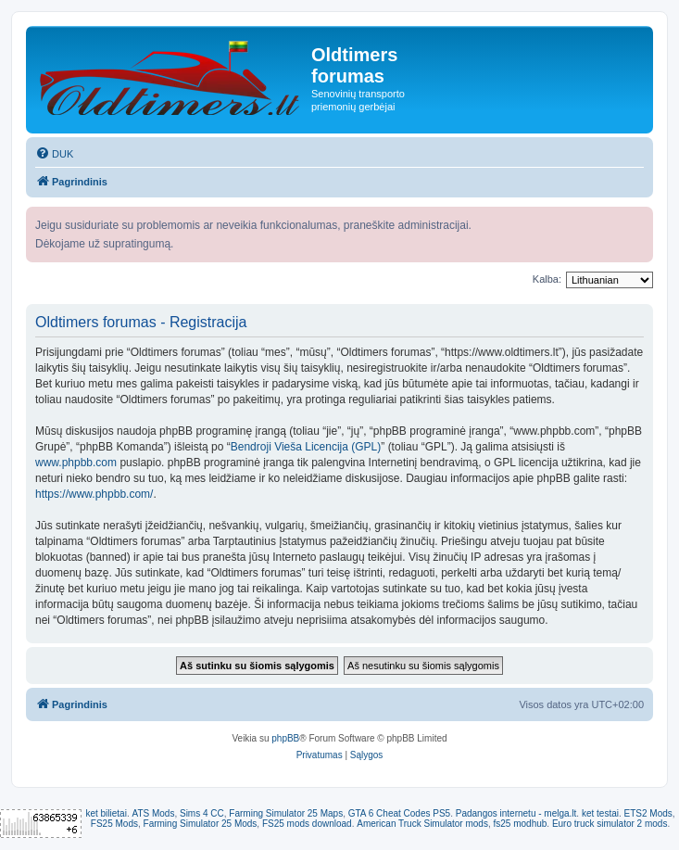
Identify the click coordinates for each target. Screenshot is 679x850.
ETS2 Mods (648, 813)
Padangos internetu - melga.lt (516, 813)
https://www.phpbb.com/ (94, 494)
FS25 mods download (307, 823)
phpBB (285, 738)
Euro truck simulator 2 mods (610, 823)
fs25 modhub (520, 823)
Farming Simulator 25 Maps (286, 813)
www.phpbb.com (76, 462)
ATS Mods (153, 813)
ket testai (600, 813)
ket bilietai (105, 813)
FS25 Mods (114, 823)
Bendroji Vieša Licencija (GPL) (306, 446)
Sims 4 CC (202, 813)
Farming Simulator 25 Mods (201, 823)
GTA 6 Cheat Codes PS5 (399, 813)
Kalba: (547, 279)
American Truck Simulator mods (422, 823)
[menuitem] (54, 154)
